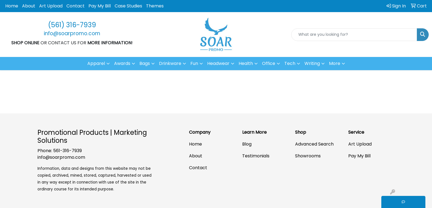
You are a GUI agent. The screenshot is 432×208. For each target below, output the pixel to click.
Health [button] (246, 63)
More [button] (334, 63)
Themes (155, 6)
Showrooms (308, 156)
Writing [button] (312, 63)
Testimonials (255, 156)
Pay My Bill (99, 6)
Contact (75, 6)
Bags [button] (144, 63)
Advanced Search (314, 144)
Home (11, 6)
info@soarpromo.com (61, 157)
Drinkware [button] (170, 63)
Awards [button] (122, 63)
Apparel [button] (96, 63)
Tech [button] (289, 63)
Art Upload (51, 6)
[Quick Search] (354, 34)
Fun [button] (194, 63)
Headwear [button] (218, 63)
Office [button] (268, 63)
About (28, 6)
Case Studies (128, 6)
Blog (247, 144)
